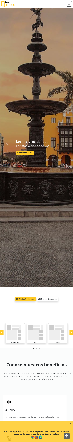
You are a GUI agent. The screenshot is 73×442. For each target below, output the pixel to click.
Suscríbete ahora (24, 153)
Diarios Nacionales (25, 299)
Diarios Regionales (47, 299)
